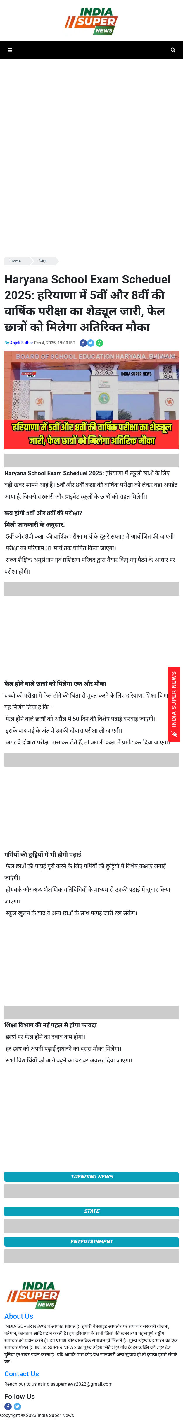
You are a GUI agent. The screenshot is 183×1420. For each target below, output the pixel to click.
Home (16, 261)
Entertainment (91, 1242)
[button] (10, 50)
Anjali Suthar (21, 343)
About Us (18, 1316)
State (91, 1211)
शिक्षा (43, 261)
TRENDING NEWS (91, 1177)
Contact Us (21, 1374)
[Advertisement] (89, 637)
